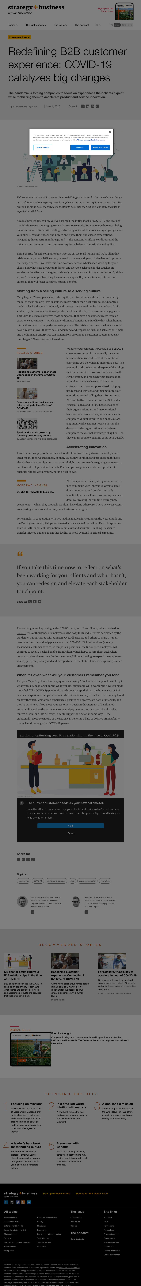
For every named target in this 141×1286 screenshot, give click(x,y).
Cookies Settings (42, 147)
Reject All (80, 147)
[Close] (110, 132)
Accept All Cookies (100, 147)
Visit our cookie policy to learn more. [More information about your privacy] (91, 140)
